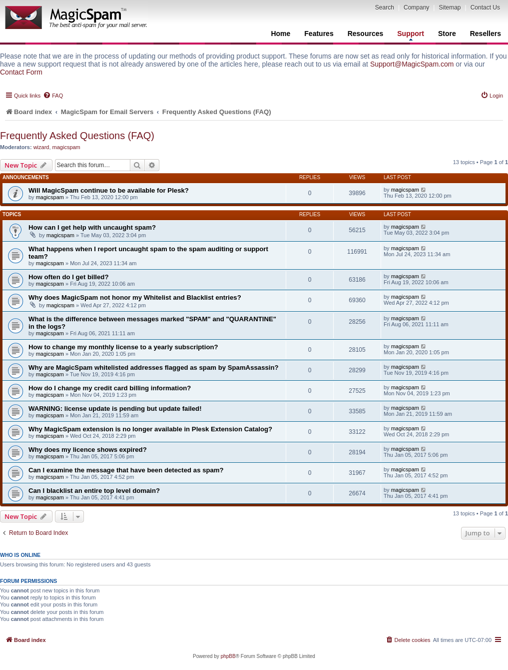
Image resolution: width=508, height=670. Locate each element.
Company (416, 7)
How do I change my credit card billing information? (109, 388)
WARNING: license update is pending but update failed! (115, 408)
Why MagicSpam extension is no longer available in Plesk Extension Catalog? (150, 429)
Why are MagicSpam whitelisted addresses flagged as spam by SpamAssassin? (153, 367)
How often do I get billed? (68, 277)
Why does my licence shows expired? (87, 449)
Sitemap (450, 7)
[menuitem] (53, 96)
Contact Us (485, 7)
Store (447, 34)
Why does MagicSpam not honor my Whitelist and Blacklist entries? (134, 297)
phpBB (228, 656)
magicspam (66, 147)
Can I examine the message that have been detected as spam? (126, 470)
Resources (366, 34)
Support (410, 35)
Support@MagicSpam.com (412, 64)
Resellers (485, 34)
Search (384, 7)
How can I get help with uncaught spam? (92, 227)
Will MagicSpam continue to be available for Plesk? (108, 190)
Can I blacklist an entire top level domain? (94, 490)
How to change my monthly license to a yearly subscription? (123, 347)
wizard (41, 147)
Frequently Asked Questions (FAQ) (77, 135)
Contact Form (21, 72)
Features (318, 34)
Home (280, 34)
